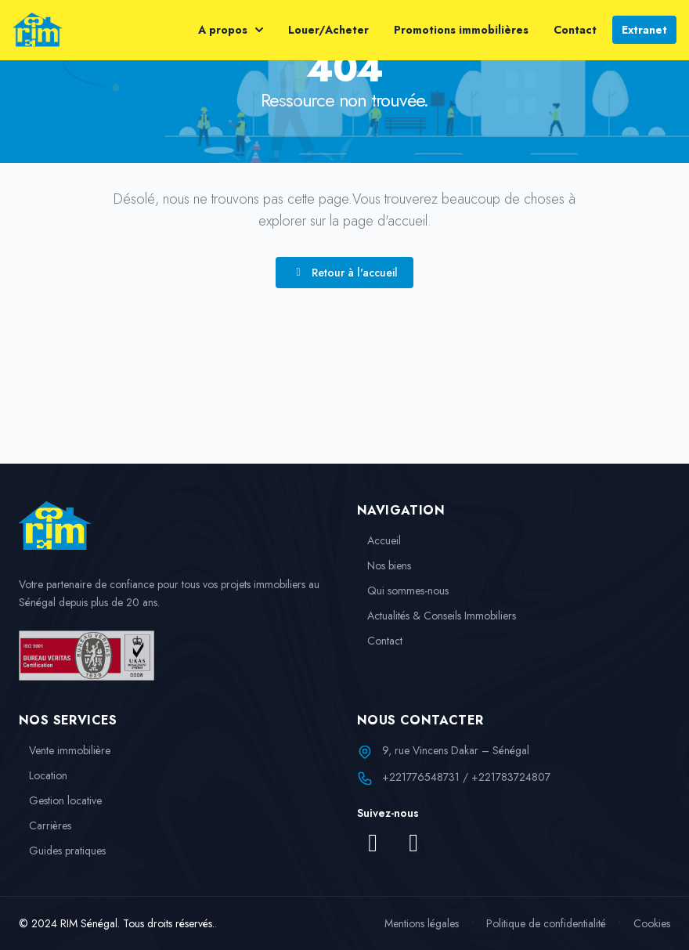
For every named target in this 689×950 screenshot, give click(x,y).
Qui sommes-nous (403, 590)
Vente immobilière (64, 750)
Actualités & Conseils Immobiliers (436, 615)
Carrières (45, 825)
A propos (230, 30)
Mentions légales (421, 923)
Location (43, 775)
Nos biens (384, 565)
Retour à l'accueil (344, 272)
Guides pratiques (62, 850)
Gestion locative (60, 800)
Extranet (644, 30)
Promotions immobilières (461, 30)
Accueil (379, 540)
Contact (575, 30)
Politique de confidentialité (546, 923)
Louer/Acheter (328, 30)
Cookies (651, 923)
